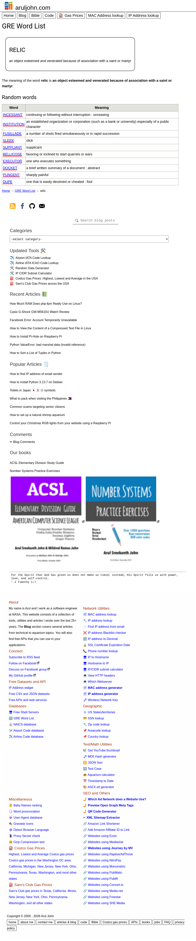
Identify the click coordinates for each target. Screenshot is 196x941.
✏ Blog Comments (22, 443)
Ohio (72, 868)
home (12, 923)
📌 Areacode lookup (97, 732)
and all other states (39, 904)
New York (61, 868)
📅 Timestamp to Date (98, 782)
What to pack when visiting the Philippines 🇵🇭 (40, 400)
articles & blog (66, 923)
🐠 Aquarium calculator (99, 776)
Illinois (72, 892)
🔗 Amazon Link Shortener (101, 825)
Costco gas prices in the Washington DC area (40, 861)
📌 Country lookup (95, 738)
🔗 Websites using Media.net (103, 892)
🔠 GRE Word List (21, 719)
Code (49, 15)
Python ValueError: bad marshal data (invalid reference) (47, 346)
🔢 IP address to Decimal (100, 640)
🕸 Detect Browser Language (29, 831)
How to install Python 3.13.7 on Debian (36, 383)
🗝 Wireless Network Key (100, 701)
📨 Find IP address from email (103, 628)
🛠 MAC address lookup (99, 616)
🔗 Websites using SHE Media (104, 904)
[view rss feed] (13, 206)
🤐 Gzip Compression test (26, 843)
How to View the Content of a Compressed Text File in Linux (50, 329)
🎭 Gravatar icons (21, 825)
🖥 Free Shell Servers (24, 713)
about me (26, 923)
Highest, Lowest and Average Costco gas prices (41, 855)
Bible (35, 15)
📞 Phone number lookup (100, 652)
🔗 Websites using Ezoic (100, 837)
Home (9, 15)
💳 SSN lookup (93, 719)
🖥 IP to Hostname (96, 658)
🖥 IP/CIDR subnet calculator (103, 671)
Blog (22, 15)
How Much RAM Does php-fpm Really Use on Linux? (46, 305)
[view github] (32, 206)
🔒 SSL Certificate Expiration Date (106, 646)
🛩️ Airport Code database (26, 732)
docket (10, 168)
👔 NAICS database (22, 726)
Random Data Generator (32, 269)
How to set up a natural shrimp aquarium (37, 416)
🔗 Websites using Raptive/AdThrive (108, 855)
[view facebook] (22, 206)
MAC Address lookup (105, 15)
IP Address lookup (143, 15)
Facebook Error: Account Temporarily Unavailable (43, 321)
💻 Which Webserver (97, 683)
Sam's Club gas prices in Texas (30, 892)
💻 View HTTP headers (99, 677)
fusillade (12, 134)
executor (12, 161)
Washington (46, 874)
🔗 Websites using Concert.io (103, 886)
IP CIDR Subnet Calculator (34, 274)
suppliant (12, 147)
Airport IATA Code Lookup (33, 259)
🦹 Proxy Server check (24, 837)
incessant (13, 115)
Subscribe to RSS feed (24, 658)
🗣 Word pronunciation (24, 813)
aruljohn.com (32, 7)
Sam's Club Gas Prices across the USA (42, 285)
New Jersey (45, 868)
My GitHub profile (21, 677)
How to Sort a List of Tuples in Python (35, 354)
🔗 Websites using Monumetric (104, 868)
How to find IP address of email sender (36, 375)
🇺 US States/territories (99, 713)
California (15, 868)
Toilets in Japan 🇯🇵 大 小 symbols (33, 391)
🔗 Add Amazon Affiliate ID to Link (106, 831)
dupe (7, 182)
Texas (33, 874)
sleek (8, 140)
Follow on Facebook (22, 664)
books (146, 923)
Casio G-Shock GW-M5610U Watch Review (39, 313)
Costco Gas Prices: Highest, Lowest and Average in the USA (57, 280)
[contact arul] (42, 206)
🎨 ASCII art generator (98, 788)
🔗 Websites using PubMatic (102, 874)
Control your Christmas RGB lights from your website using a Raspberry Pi (60, 424)
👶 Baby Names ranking (25, 807)
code (83, 923)
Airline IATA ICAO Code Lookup (37, 264)
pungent (11, 175)
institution (13, 124)
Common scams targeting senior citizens (37, 408)
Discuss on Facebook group (28, 671)
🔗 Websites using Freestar (102, 898)
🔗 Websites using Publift (100, 880)
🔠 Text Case (92, 770)
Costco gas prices (115, 923)
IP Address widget (21, 689)
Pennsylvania (18, 874)
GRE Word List (25, 190)
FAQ (167, 923)
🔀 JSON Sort (92, 764)
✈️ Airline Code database (26, 738)
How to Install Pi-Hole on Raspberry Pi (36, 338)
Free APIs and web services (28, 701)
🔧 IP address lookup (97, 622)
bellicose (12, 154)
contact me (45, 923)
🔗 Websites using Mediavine (103, 843)
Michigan (29, 868)
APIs (134, 923)
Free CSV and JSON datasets (29, 695)
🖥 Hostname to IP (96, 664)
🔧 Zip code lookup (96, 726)
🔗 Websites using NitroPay (102, 861)
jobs (157, 923)
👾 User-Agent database (25, 819)
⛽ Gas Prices (71, 15)
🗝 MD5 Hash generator (99, 758)
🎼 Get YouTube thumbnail (101, 752)
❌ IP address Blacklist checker (104, 634)
